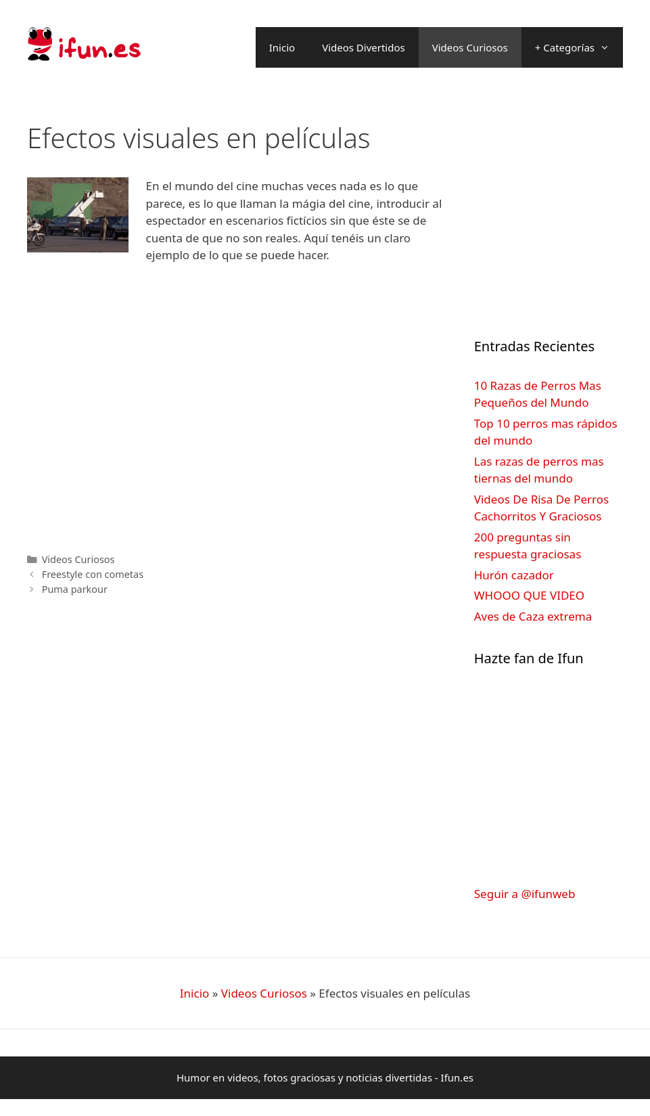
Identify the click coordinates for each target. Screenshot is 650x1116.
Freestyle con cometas (92, 574)
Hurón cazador (514, 575)
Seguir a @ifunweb (525, 893)
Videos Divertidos (363, 47)
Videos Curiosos (470, 47)
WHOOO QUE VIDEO (529, 595)
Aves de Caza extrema (533, 616)
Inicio (282, 47)
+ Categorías (579, 47)
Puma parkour (75, 589)
